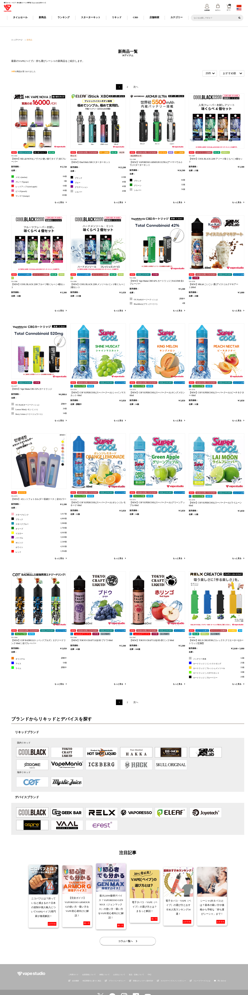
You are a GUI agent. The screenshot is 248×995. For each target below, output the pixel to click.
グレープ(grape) (39, 181)
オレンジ (39, 542)
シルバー (98, 191)
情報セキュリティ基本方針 (141, 969)
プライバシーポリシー (115, 969)
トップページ (16, 40)
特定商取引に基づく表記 (92, 969)
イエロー (39, 532)
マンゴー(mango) (39, 195)
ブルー (98, 182)
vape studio (121, 990)
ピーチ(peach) (39, 190)
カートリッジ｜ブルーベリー (216, 677)
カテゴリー (176, 17)
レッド (39, 551)
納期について (104, 962)
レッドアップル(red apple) (39, 186)
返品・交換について (136, 962)
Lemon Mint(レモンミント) (39, 409)
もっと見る (61, 202)
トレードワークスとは (200, 969)
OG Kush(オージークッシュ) (157, 299)
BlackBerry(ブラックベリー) (157, 303)
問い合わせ (222, 969)
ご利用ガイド (73, 962)
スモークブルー (39, 523)
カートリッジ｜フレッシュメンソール (216, 667)
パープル (39, 537)
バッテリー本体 (216, 658)
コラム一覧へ (127, 929)
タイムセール (20, 17)
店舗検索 (154, 17)
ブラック (98, 177)
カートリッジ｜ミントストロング (216, 663)
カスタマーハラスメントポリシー (171, 969)
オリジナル (39, 658)
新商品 (42, 17)
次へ (135, 86)
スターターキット (90, 17)
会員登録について (89, 962)
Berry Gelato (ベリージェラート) (39, 413)
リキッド (117, 17)
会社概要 (73, 969)
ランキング (64, 17)
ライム (39, 667)
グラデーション (98, 186)
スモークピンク (39, 514)
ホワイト (39, 546)
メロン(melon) (39, 176)
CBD (135, 17)
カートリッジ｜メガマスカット (216, 672)
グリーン (157, 185)
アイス (39, 663)
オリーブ (39, 528)
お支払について (119, 962)
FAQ (149, 962)
